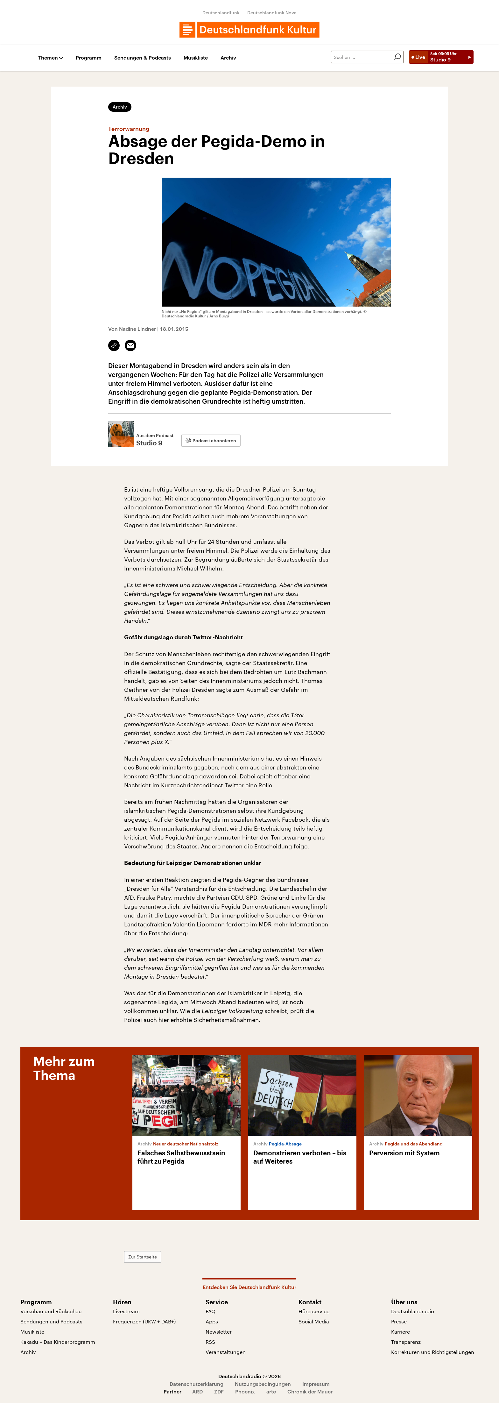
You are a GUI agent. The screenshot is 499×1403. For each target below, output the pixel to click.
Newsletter (219, 1332)
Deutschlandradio (412, 1311)
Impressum (316, 1384)
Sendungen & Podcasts (142, 57)
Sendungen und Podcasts (51, 1321)
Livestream (126, 1311)
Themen (48, 57)
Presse (399, 1321)
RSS (210, 1342)
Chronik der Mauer (310, 1391)
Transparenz (406, 1342)
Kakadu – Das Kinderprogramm (57, 1342)
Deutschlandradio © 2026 (249, 1376)
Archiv (228, 57)
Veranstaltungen (226, 1352)
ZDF (219, 1391)
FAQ (210, 1311)
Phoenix (245, 1391)
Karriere (400, 1332)
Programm (89, 57)
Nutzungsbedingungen (263, 1384)
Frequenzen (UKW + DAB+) (144, 1321)
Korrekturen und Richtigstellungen (432, 1352)
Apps (212, 1321)
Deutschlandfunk (221, 12)
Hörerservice (314, 1311)
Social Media (314, 1321)
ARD (197, 1391)
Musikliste (196, 57)
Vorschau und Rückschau (51, 1311)
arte (271, 1391)
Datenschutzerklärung (196, 1384)
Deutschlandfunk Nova (272, 12)
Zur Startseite (142, 1256)
